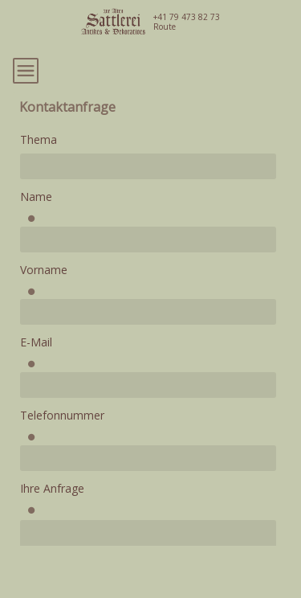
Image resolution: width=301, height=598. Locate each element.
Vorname (43, 269)
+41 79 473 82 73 (186, 17)
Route (164, 26)
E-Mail (36, 342)
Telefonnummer (62, 415)
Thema (38, 139)
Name (36, 196)
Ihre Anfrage (52, 488)
